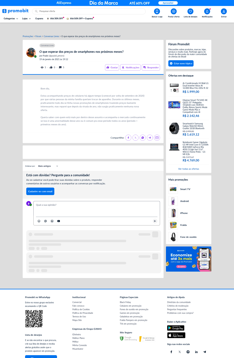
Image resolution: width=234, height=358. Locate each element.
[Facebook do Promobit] (171, 343)
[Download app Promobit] (157, 13)
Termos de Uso (79, 307)
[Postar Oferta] (173, 13)
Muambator (77, 340)
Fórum (38, 27)
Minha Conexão (79, 336)
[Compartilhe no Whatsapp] (143, 129)
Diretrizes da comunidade (179, 293)
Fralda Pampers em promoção (133, 311)
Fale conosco (78, 297)
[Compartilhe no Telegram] (150, 129)
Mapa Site (77, 311)
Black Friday (125, 293)
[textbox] (96, 199)
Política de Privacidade (82, 304)
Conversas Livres (51, 27)
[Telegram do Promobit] (205, 343)
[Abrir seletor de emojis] (39, 212)
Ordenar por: (30, 157)
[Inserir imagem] (52, 212)
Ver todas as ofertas (188, 159)
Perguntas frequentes (177, 300)
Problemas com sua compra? (180, 304)
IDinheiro (76, 325)
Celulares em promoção (130, 297)
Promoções (28, 27)
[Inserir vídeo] (59, 212)
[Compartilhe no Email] (157, 129)
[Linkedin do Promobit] (196, 343)
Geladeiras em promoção (131, 307)
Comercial (76, 293)
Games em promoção (130, 304)
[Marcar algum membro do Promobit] (46, 212)
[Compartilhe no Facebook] (128, 129)
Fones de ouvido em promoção (134, 300)
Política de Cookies (81, 300)
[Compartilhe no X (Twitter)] (135, 129)
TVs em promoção (128, 314)
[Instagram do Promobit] (188, 343)
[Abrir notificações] (207, 13)
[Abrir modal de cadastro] (224, 13)
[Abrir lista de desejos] (190, 13)
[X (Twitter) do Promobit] (180, 343)
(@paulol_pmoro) (53, 47)
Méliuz (75, 332)
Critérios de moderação (177, 297)
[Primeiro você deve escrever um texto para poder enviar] (155, 212)
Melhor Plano (78, 329)
